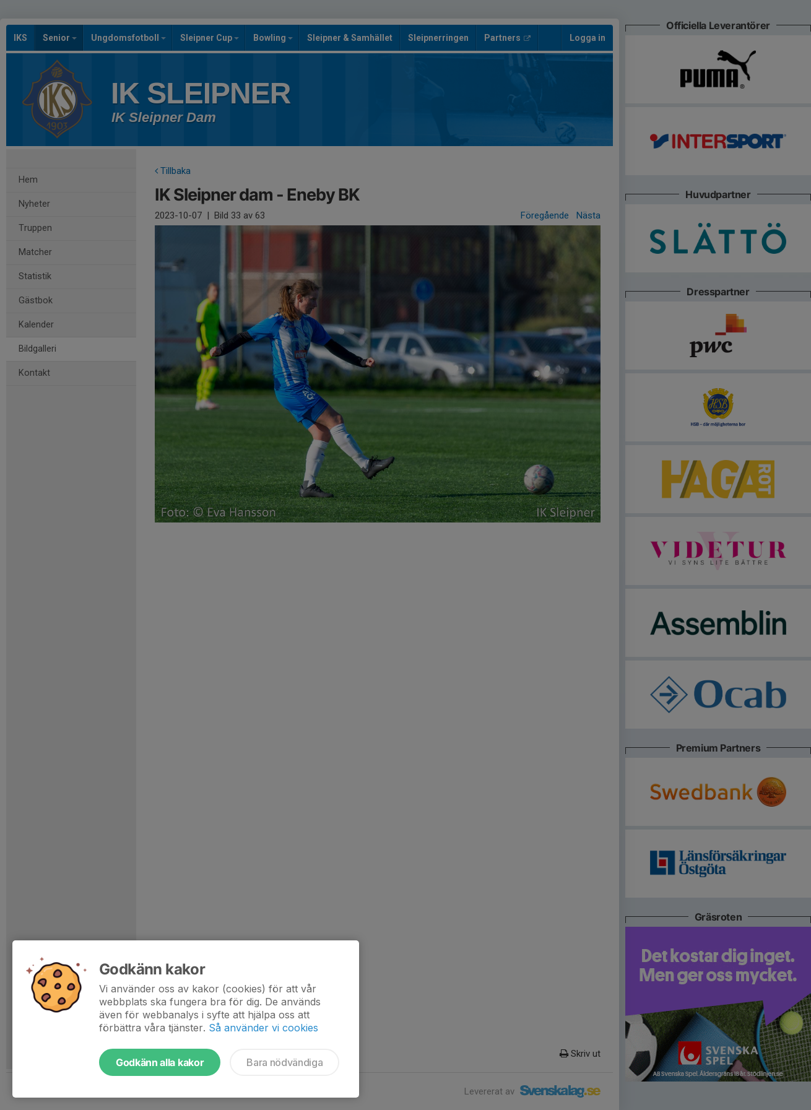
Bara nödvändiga (284, 1062)
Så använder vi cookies (263, 1027)
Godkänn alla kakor (160, 1062)
